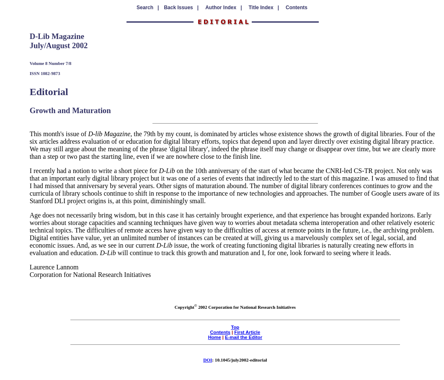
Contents (296, 7)
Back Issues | (181, 7)
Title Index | (264, 7)
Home (214, 337)
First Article (247, 332)
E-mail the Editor (243, 337)
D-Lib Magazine (57, 36)
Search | (148, 7)
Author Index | (223, 7)
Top (235, 327)
